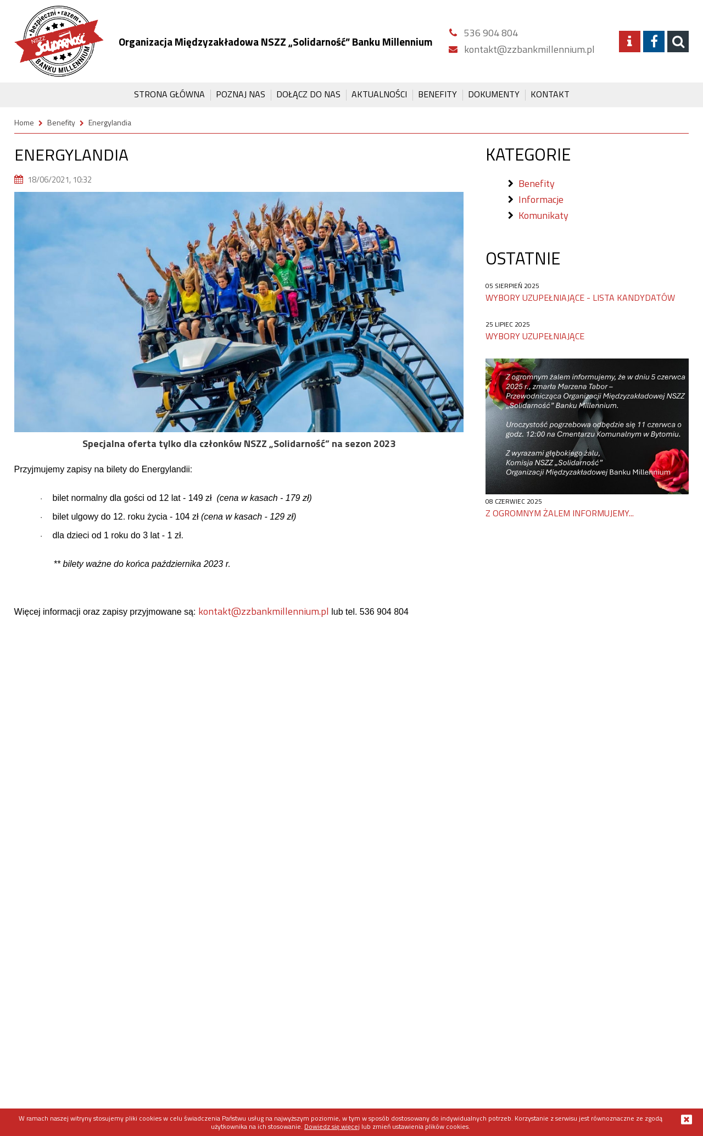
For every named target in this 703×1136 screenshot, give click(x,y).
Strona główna (169, 94)
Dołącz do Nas (308, 94)
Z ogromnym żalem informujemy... (560, 513)
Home (24, 122)
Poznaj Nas (240, 94)
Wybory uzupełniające (535, 336)
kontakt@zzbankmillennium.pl (263, 611)
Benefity (437, 94)
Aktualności (379, 94)
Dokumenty (494, 94)
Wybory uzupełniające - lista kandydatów (580, 297)
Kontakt (550, 94)
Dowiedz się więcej (332, 1126)
